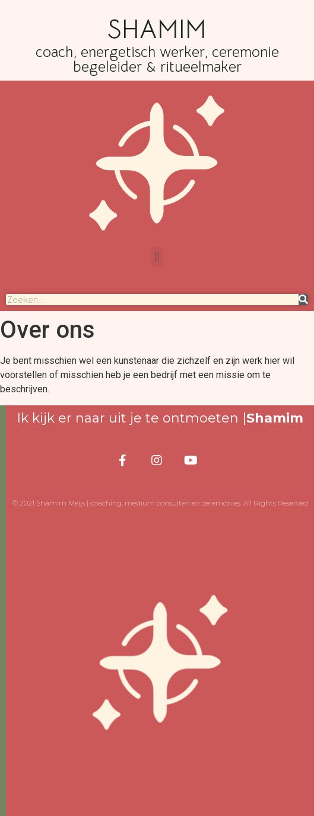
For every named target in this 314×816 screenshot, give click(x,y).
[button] (157, 257)
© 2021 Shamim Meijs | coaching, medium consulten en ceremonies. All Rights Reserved (160, 502)
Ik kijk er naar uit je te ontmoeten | (160, 418)
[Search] (303, 299)
